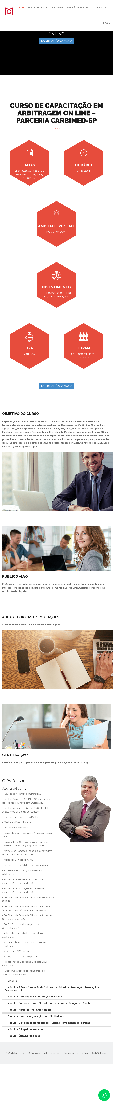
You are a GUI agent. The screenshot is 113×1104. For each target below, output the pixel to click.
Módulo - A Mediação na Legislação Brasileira (34, 996)
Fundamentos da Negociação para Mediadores (35, 1016)
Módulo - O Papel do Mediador (25, 1029)
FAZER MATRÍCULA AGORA (56, 40)
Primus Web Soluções (95, 1053)
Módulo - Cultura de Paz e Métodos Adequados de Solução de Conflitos (50, 1003)
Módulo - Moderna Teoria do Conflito (29, 1009)
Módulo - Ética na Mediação (24, 1036)
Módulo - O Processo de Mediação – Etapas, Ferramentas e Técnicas (48, 1022)
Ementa (12, 981)
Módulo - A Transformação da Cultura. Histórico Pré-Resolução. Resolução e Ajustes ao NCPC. (52, 988)
